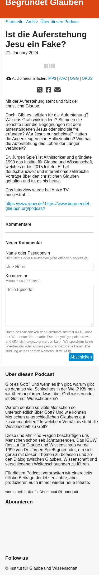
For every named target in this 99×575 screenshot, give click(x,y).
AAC (63, 78)
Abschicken (81, 357)
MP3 (52, 78)
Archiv (32, 22)
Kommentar (49, 278)
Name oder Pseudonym (49, 255)
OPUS (87, 78)
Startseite (14, 22)
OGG (74, 78)
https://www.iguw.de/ (25, 203)
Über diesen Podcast (60, 22)
